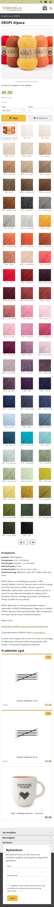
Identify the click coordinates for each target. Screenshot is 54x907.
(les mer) (19, 891)
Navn (27, 868)
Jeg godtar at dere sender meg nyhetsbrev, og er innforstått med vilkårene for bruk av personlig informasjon (26, 888)
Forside (4, 16)
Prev (6, 52)
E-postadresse (27, 877)
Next (52, 52)
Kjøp (13, 118)
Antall (30, 107)
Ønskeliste (40, 118)
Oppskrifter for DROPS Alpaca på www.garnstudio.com (24, 626)
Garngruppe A (40, 632)
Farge (3, 107)
